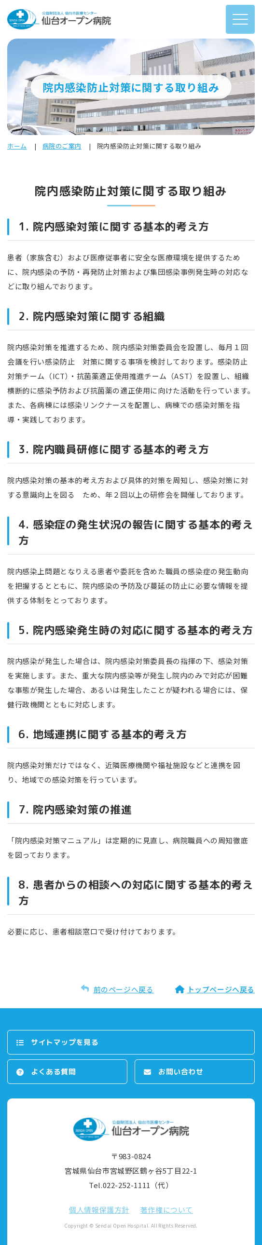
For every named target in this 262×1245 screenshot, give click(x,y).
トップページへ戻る (221, 989)
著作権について (166, 1209)
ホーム (17, 145)
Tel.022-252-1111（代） (131, 1185)
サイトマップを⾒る (64, 1042)
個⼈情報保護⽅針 (99, 1209)
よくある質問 (53, 1072)
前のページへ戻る (124, 989)
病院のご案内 (62, 145)
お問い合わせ (181, 1072)
